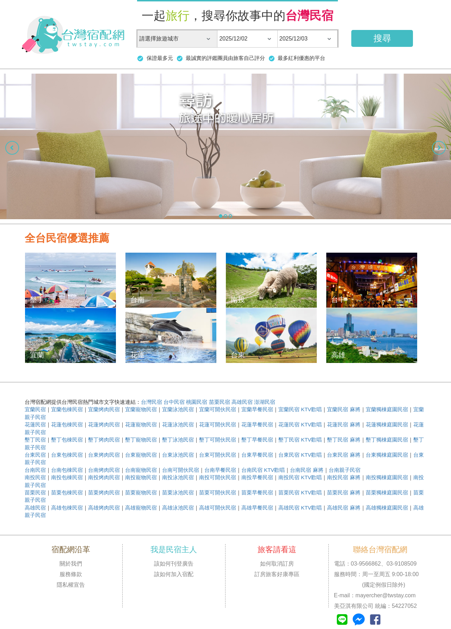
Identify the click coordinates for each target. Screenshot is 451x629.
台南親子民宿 (344, 470)
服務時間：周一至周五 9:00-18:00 (376, 574)
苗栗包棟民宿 (67, 492)
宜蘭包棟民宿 (67, 409)
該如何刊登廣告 (173, 564)
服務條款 (71, 574)
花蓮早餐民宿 (257, 424)
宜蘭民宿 (35, 409)
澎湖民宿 (264, 402)
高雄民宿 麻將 (343, 508)
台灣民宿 (151, 402)
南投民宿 (35, 477)
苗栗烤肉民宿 (104, 492)
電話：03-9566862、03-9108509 (375, 564)
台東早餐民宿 (257, 455)
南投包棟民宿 (67, 477)
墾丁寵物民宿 (141, 440)
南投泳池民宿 (178, 477)
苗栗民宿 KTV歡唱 (300, 492)
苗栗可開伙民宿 (217, 492)
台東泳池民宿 (178, 455)
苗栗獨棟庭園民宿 (387, 492)
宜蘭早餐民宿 (257, 409)
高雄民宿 (242, 402)
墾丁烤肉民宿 (104, 440)
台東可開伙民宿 (217, 455)
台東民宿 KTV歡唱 (300, 455)
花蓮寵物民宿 (141, 424)
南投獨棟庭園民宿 (387, 477)
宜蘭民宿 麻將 (343, 409)
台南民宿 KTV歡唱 (263, 470)
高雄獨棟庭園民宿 (387, 508)
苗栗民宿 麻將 (343, 492)
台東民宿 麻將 (343, 455)
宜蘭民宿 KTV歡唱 (300, 409)
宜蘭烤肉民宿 (104, 409)
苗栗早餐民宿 (257, 492)
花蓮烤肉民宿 (104, 424)
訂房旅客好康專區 (276, 574)
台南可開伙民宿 (180, 470)
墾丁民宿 (35, 440)
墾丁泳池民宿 (178, 440)
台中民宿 (174, 402)
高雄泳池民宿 (178, 508)
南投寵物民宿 (141, 477)
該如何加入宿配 (173, 574)
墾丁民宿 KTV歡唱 (300, 440)
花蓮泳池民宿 (178, 424)
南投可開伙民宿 (217, 477)
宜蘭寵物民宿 (141, 409)
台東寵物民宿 (141, 455)
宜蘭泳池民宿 (178, 409)
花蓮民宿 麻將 (343, 424)
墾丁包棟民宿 (67, 440)
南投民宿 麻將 (343, 477)
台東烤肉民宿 (104, 455)
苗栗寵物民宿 (141, 492)
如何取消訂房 (277, 564)
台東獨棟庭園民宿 (387, 455)
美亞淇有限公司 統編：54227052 (375, 606)
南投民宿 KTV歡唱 (300, 477)
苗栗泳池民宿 (178, 492)
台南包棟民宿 (67, 470)
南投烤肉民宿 (104, 477)
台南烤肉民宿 (104, 470)
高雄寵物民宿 (141, 508)
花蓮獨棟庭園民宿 (387, 424)
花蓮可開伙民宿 (217, 424)
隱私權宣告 (71, 585)
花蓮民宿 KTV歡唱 (300, 424)
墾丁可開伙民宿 (217, 440)
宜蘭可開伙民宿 (217, 409)
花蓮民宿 (35, 424)
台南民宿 (35, 470)
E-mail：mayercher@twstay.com (375, 595)
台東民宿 (35, 455)
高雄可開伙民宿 (217, 508)
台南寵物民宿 (141, 470)
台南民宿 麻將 (306, 470)
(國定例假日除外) (370, 585)
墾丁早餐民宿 (257, 440)
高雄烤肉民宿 (104, 508)
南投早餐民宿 (257, 477)
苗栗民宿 (219, 402)
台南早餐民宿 (220, 470)
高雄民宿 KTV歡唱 (300, 508)
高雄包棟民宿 (67, 508)
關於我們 (71, 564)
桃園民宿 (196, 402)
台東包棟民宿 (67, 455)
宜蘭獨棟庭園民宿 (387, 409)
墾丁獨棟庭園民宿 (387, 440)
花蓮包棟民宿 (67, 424)
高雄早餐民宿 (257, 508)
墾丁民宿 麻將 (343, 440)
